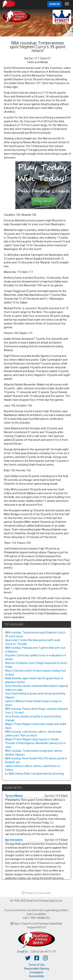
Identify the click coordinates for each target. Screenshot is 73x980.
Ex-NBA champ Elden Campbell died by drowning (34, 773)
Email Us (22, 951)
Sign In (54, 4)
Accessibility (36, 976)
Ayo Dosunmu (14, 839)
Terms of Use (36, 964)
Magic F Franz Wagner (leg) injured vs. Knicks (32, 739)
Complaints (36, 972)
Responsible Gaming (36, 968)
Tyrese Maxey (14, 795)
